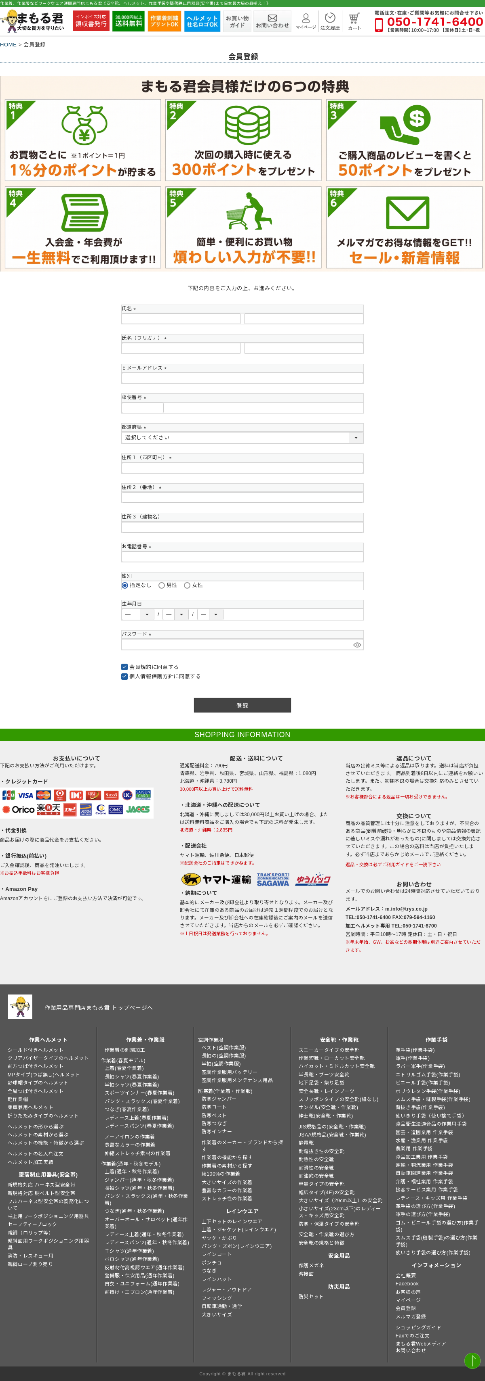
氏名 (130, 308)
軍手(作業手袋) (413, 1058)
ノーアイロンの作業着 (130, 1137)
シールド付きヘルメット (36, 1050)
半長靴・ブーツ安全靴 (324, 1075)
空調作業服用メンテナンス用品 (237, 1080)
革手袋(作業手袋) (415, 1050)
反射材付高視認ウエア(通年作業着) (145, 1267)
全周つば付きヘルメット (36, 1091)
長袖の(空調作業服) (224, 1056)
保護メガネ (311, 1265)
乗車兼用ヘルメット (30, 1107)
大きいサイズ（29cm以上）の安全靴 (341, 1200)
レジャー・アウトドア (227, 1290)
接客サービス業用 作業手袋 (427, 1190)
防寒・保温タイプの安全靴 (329, 1224)
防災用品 (339, 1287)
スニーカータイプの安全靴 (329, 1050)
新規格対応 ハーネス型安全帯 (42, 1185)
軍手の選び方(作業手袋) (423, 1214)
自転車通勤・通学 (222, 1306)
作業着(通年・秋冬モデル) (131, 1164)
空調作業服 (211, 1040)
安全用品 (339, 1256)
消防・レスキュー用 (30, 1256)
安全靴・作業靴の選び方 (327, 1234)
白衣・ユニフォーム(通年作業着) (142, 1284)
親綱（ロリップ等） (30, 1233)
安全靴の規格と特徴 (321, 1243)
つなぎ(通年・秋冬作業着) (134, 1211)
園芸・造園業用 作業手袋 (424, 1132)
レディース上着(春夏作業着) (137, 1118)
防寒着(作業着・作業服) (225, 1091)
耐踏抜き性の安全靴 (321, 1151)
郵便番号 (135, 397)
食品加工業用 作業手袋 (422, 1157)
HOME (8, 45)
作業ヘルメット (48, 1040)
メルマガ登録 (411, 1317)
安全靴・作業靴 (339, 1040)
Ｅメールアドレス (145, 368)
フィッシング (217, 1298)
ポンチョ (212, 1263)
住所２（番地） (143, 487)
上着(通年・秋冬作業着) (132, 1171)
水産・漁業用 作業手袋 (422, 1140)
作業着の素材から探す (227, 1166)
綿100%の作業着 (221, 1174)
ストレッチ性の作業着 (227, 1198)
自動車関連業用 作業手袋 (424, 1173)
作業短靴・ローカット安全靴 (332, 1058)
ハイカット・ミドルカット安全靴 (337, 1066)
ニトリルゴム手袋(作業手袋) (428, 1075)
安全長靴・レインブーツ (327, 1091)
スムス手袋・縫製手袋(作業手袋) (433, 1099)
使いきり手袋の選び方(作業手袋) (433, 1253)
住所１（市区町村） (148, 457)
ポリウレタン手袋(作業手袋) (428, 1091)
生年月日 (132, 604)
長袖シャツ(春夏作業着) (132, 1077)
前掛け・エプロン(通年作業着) (140, 1292)
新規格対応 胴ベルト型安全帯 (42, 1193)
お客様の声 (408, 1292)
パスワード (138, 634)
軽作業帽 (18, 1099)
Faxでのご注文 (413, 1336)
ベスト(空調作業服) (224, 1048)
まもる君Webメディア (421, 1344)
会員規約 (140, 667)
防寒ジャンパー (219, 1099)
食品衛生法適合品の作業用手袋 (431, 1124)
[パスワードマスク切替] (357, 644)
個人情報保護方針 (151, 676)
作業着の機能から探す (227, 1157)
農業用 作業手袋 (414, 1148)
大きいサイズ (217, 1315)
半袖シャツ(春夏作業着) (132, 1085)
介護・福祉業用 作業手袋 (424, 1182)
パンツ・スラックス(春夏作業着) (142, 1101)
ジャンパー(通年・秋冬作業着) (139, 1180)
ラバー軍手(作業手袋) (420, 1066)
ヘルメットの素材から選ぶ (38, 1135)
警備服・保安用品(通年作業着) (140, 1276)
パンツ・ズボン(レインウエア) (237, 1246)
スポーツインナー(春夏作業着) (140, 1093)
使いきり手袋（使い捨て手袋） (431, 1116)
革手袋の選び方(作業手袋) (425, 1206)
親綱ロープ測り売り (30, 1264)
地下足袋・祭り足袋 (321, 1083)
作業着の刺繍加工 (125, 1050)
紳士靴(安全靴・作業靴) (326, 1116)
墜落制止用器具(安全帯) (48, 1175)
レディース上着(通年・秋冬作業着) (144, 1234)
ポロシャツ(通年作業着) (132, 1259)
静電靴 (306, 1143)
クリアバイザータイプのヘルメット (48, 1058)
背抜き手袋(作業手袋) (420, 1107)
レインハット (217, 1279)
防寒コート (214, 1107)
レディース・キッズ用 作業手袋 (432, 1198)
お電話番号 (138, 546)
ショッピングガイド (418, 1328)
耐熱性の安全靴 (316, 1159)
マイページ (408, 1300)
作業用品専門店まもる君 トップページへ (98, 1008)
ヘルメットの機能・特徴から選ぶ (46, 1143)
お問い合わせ (411, 1351)
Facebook (407, 1284)
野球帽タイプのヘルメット (38, 1083)
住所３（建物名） (142, 517)
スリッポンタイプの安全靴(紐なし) (339, 1099)
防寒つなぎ (214, 1123)
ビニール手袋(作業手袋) (423, 1083)
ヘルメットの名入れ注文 (36, 1154)
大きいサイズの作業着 (227, 1182)
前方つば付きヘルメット (36, 1066)
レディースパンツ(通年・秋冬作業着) (147, 1242)
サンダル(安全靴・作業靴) (328, 1107)
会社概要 (406, 1276)
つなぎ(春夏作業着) (127, 1109)
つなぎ (209, 1271)
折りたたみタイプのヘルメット (43, 1116)
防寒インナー (217, 1131)
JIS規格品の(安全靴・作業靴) (332, 1127)
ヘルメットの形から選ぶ (36, 1127)
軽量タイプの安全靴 (321, 1184)
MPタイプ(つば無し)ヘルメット (44, 1075)
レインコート (217, 1254)
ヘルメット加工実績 (30, 1162)
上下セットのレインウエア (232, 1221)
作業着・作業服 (145, 1040)
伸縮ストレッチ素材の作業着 (138, 1153)
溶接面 (306, 1274)
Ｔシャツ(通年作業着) (129, 1251)
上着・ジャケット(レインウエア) (239, 1230)
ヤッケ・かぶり (219, 1238)
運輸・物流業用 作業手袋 (424, 1165)
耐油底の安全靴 (316, 1176)
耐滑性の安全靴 (316, 1168)
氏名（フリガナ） (145, 338)
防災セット (311, 1297)
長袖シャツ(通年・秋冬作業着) (140, 1188)
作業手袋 (437, 1040)
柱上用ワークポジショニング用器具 (48, 1216)
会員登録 (406, 1308)
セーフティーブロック (32, 1224)
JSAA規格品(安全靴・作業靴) (333, 1135)
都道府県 (135, 427)
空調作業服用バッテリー (230, 1072)
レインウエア (242, 1211)
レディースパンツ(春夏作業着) (139, 1126)
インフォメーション (437, 1265)
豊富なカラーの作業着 (130, 1145)
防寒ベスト (214, 1115)
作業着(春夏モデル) (123, 1060)
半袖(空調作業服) (221, 1064)
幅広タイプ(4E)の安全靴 (326, 1192)
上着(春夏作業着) (124, 1068)
